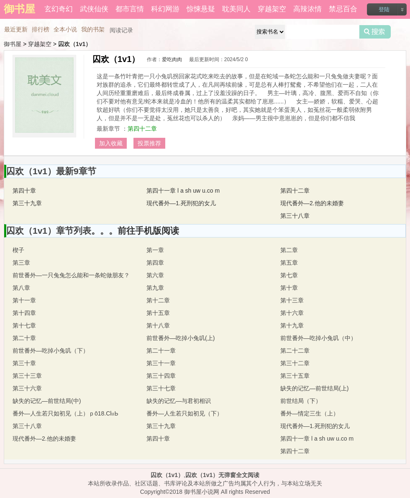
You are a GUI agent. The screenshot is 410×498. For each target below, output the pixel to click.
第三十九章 (27, 203)
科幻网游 (165, 9)
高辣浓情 (307, 9)
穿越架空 (272, 9)
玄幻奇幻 (58, 9)
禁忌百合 (343, 9)
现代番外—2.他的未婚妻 (312, 203)
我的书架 (93, 29)
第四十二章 (142, 128)
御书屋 (12, 44)
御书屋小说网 (201, 491)
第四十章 (24, 190)
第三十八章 (295, 215)
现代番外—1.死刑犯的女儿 (181, 203)
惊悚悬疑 (201, 9)
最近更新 (16, 29)
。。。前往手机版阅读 (135, 230)
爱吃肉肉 (172, 59)
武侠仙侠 (94, 9)
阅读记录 (121, 30)
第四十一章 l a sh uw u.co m (183, 190)
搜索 (375, 32)
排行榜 (40, 29)
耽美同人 (236, 9)
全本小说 (65, 29)
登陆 (384, 9)
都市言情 (129, 9)
